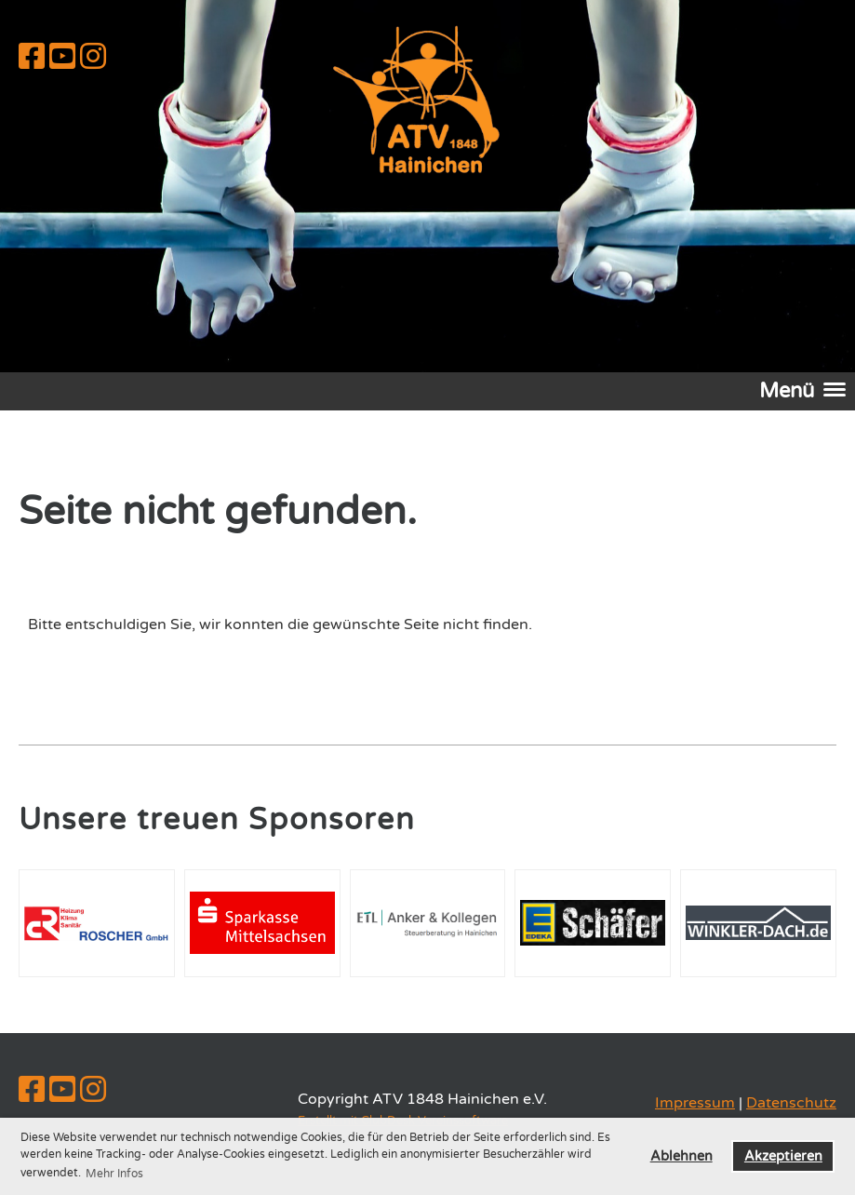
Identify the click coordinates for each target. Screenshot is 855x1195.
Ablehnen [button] (681, 1156)
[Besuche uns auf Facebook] (32, 57)
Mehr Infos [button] (114, 1173)
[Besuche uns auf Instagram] (93, 57)
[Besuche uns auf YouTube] (62, 57)
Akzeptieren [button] (783, 1156)
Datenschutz (791, 1103)
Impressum (695, 1103)
